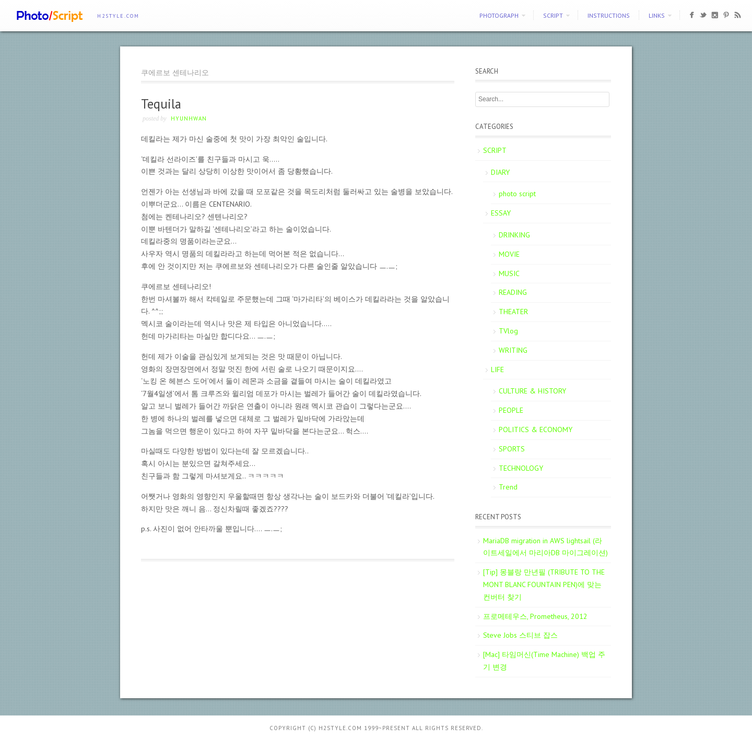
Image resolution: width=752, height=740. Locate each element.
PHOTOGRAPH (499, 15)
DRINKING (514, 235)
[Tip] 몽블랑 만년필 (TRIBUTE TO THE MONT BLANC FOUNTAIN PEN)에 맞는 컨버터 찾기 (544, 584)
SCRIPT (553, 15)
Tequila (161, 104)
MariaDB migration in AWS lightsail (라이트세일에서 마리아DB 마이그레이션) (545, 547)
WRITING (513, 350)
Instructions (609, 15)
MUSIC (509, 273)
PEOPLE (511, 410)
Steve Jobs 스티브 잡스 (520, 635)
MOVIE (509, 254)
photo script (517, 193)
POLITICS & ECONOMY (535, 429)
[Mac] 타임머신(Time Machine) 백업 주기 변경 (544, 661)
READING (513, 292)
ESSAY (501, 213)
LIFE (497, 369)
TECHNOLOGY (521, 468)
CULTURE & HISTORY (532, 391)
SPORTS (512, 448)
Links (657, 15)
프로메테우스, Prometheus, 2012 (535, 616)
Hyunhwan (189, 118)
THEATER (513, 311)
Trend (508, 487)
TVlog (508, 331)
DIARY (500, 172)
